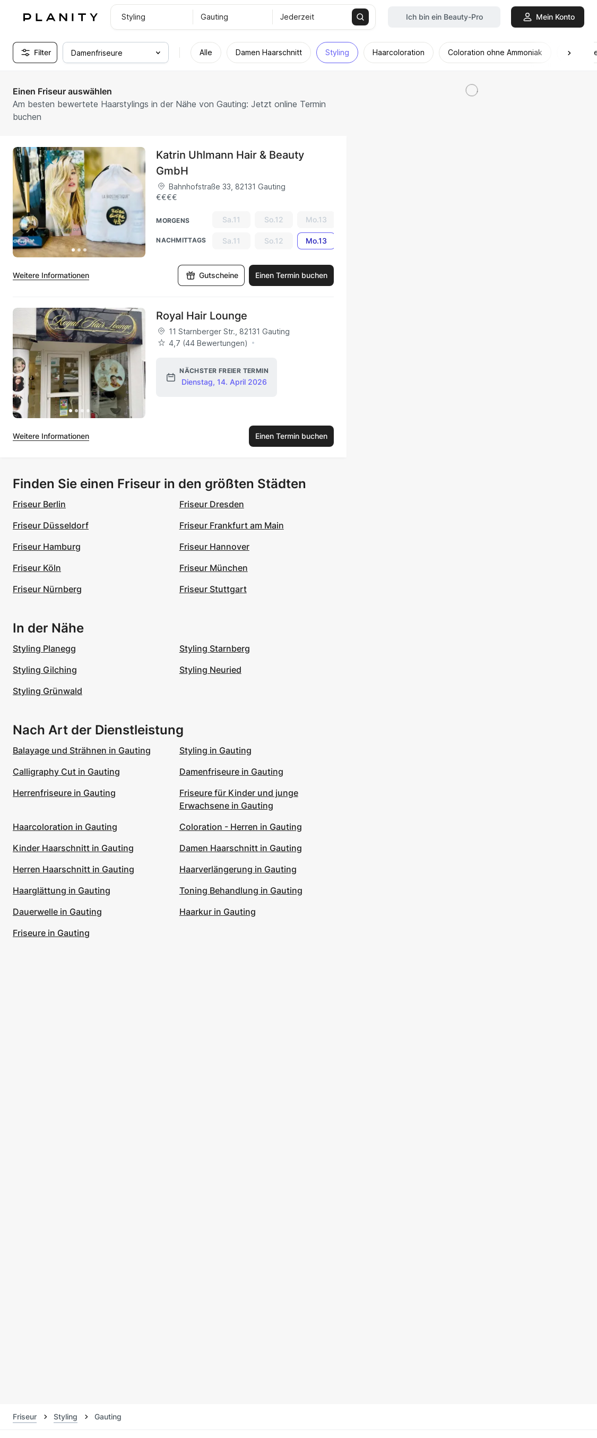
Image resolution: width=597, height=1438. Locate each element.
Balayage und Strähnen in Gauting (82, 750)
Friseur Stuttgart (213, 589)
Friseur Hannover (214, 546)
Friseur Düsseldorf (51, 525)
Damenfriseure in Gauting (231, 771)
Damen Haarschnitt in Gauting (240, 848)
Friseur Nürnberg (47, 589)
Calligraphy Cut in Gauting (66, 771)
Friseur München (213, 567)
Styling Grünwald (47, 691)
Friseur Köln (37, 567)
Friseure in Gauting (51, 933)
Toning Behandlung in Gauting (240, 890)
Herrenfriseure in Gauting (64, 792)
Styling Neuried (210, 669)
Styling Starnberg (214, 648)
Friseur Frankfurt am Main (231, 525)
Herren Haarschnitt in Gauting (73, 869)
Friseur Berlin (39, 504)
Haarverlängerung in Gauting (238, 869)
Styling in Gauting (215, 750)
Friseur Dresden (211, 504)
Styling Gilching (45, 669)
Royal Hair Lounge (201, 315)
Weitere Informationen (51, 275)
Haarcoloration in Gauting (65, 826)
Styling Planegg (44, 648)
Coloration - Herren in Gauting (240, 826)
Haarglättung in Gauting (61, 890)
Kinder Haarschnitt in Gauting (73, 848)
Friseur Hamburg (47, 546)
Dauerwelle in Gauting (57, 911)
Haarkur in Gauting (217, 911)
